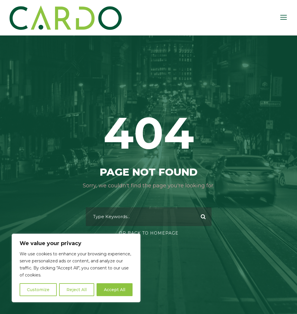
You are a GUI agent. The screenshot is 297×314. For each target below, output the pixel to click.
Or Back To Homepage (148, 233)
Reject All (76, 289)
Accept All (114, 289)
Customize (38, 289)
